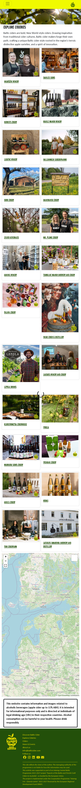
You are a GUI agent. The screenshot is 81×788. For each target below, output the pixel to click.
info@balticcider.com (31, 750)
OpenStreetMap (64, 695)
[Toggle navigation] (7, 4)
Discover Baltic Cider (31, 734)
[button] (6, 15)
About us (26, 747)
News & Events (29, 744)
